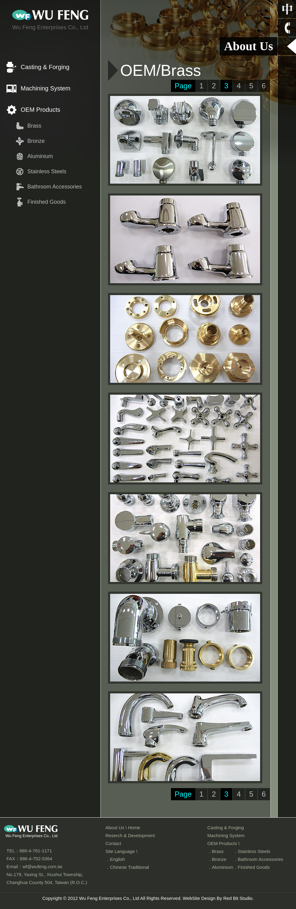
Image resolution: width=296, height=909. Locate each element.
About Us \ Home (123, 827)
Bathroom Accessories (54, 187)
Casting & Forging (45, 67)
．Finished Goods (251, 867)
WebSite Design (199, 898)
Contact (113, 843)
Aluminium (40, 156)
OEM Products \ (223, 843)
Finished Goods (46, 202)
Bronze (36, 141)
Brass (34, 126)
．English (115, 859)
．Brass (215, 851)
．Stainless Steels (251, 851)
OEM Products (40, 109)
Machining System (45, 88)
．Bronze (217, 859)
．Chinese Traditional (127, 867)
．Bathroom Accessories (258, 859)
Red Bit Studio (237, 898)
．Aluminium (220, 867)
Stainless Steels (46, 171)
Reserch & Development (130, 835)
